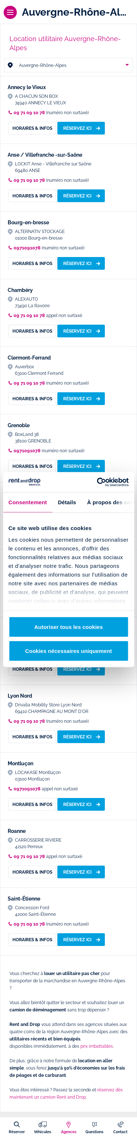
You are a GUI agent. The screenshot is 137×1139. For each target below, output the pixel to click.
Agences (68, 1132)
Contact (120, 1132)
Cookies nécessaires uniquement (68, 650)
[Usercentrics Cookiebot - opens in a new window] (97, 482)
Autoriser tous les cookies (68, 627)
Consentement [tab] (27, 502)
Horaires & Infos (32, 128)
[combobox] (68, 65)
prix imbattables (96, 1046)
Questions (94, 1132)
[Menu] (10, 12)
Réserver (17, 1132)
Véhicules (42, 1132)
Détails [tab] (67, 502)
